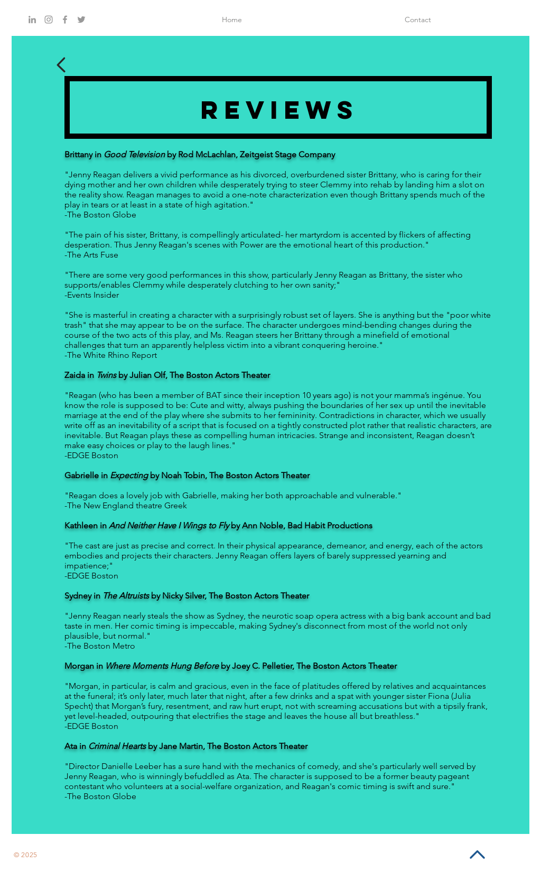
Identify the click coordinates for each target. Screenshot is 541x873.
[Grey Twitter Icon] (81, 19)
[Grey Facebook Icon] (65, 19)
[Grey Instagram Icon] (48, 19)
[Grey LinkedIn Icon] (32, 19)
